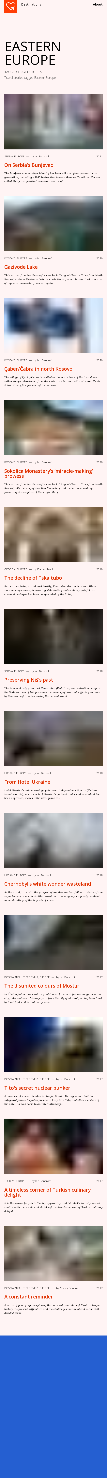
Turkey (9, 1181)
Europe (19, 156)
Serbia (8, 156)
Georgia (10, 569)
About (98, 4)
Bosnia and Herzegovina (21, 977)
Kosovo (10, 258)
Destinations (31, 4)
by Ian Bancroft (40, 156)
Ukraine (9, 773)
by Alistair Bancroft (68, 1288)
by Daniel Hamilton (45, 569)
